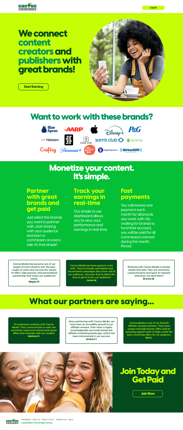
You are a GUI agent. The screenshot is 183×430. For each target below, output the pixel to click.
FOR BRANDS (26, 420)
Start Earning (33, 87)
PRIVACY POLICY (48, 420)
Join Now (148, 393)
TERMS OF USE (61, 420)
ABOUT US (36, 420)
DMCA (70, 420)
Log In (153, 7)
